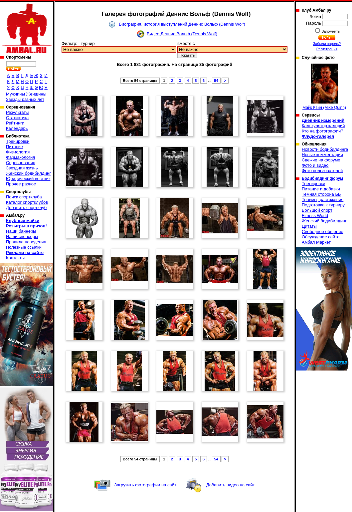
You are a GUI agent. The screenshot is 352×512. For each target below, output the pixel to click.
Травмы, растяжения (322, 199)
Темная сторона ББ (321, 194)
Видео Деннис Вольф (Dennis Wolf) (182, 33)
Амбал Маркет (316, 242)
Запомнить (330, 31)
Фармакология (20, 157)
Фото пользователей (322, 170)
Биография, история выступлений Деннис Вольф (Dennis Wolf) (182, 24)
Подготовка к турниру (323, 204)
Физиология (18, 151)
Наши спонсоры (22, 236)
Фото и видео (315, 165)
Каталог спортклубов (27, 202)
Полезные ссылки (24, 247)
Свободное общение (322, 231)
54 (216, 81)
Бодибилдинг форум (322, 178)
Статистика (17, 117)
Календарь (17, 128)
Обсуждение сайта (320, 236)
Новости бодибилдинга (325, 149)
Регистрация (326, 49)
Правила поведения (26, 241)
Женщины (36, 94)
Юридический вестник (28, 178)
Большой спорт (317, 210)
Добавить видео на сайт (230, 484)
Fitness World (315, 215)
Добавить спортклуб (26, 207)
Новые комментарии (322, 154)
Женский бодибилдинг (28, 173)
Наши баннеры (21, 231)
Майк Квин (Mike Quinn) (324, 87)
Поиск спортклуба (24, 196)
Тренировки (17, 141)
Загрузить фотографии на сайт (145, 484)
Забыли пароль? (327, 44)
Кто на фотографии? (322, 130)
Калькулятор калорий (323, 125)
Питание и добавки (321, 188)
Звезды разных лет (25, 99)
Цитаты (309, 226)
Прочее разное (21, 183)
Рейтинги (15, 123)
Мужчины (15, 94)
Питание (14, 146)
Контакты (15, 257)
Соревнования (20, 162)
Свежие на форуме (321, 159)
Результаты (17, 112)
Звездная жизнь (22, 167)
